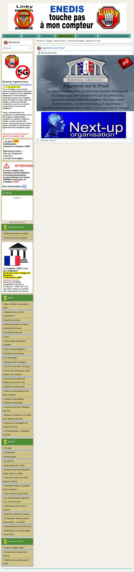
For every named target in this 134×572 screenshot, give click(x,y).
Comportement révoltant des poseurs (15, 554)
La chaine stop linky (87, 36)
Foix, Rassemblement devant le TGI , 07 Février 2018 (16, 500)
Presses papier (10, 457)
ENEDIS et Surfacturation (14, 387)
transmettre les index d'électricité (114, 36)
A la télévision (9, 452)
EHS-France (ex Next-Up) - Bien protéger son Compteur (16, 372)
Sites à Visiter (30, 36)
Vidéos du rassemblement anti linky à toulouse (16, 393)
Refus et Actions (65, 36)
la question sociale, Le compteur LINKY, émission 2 (16, 487)
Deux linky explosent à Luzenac (17, 514)
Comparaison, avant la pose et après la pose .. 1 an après (16, 520)
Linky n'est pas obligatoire (14, 349)
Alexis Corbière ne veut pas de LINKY (16, 306)
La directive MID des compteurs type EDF (16, 409)
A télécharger (47, 36)
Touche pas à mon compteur (15, 238)
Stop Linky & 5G (11, 36)
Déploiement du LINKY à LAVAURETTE (13, 314)
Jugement (52, 140)
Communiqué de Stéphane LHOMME (14, 343)
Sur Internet (8, 461)
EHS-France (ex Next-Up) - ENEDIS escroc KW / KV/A (14, 380)
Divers (6, 337)
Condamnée (44, 140)
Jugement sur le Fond (53, 48)
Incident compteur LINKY (14, 548)
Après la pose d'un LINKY (14, 465)
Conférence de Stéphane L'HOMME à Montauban (13, 401)
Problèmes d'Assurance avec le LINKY (16, 562)
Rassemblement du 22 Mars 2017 (17, 526)
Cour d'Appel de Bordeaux (17, 84)
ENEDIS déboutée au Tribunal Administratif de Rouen (16, 326)
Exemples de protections (14, 353)
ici (22, 151)
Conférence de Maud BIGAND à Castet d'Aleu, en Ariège (16, 471)
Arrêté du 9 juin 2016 (11, 280)
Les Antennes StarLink (13, 332)
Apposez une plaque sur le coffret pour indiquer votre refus (17, 417)
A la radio (8, 448)
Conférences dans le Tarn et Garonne (15, 508)
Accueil (49, 41)
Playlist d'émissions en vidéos (16, 233)
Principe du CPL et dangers (15, 362)
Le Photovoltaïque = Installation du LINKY (16, 433)
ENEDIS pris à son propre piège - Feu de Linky (17, 532)
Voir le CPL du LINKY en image (16, 366)
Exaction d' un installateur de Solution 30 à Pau (15, 425)
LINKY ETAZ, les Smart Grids (16, 494)
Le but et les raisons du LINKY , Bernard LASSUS (16, 479)
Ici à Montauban (10, 358)
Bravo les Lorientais (12, 320)
